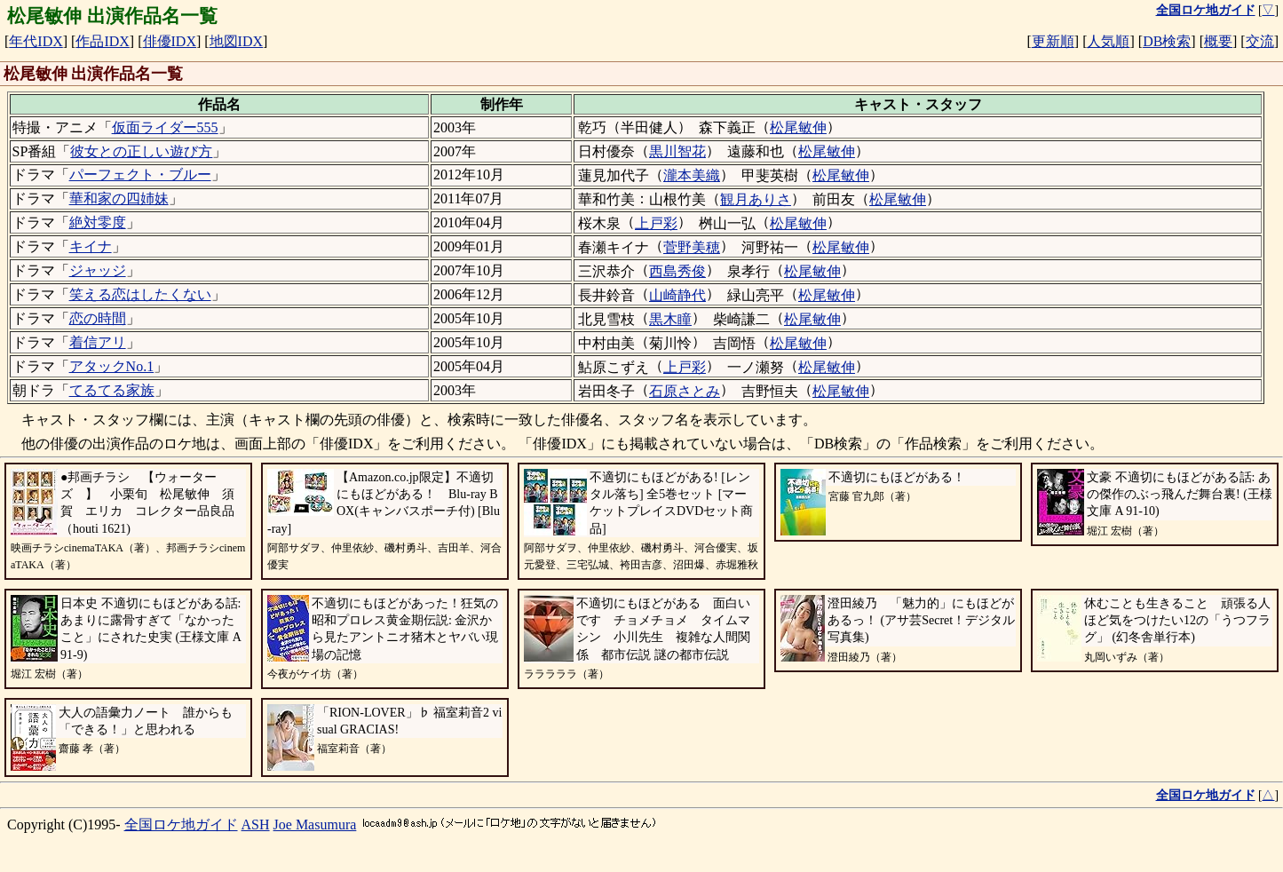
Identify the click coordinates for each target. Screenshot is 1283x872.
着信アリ (97, 342)
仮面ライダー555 (165, 127)
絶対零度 (97, 222)
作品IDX (102, 41)
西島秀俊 (677, 271)
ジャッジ (97, 270)
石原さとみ (684, 391)
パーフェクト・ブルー (140, 174)
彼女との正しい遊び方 (141, 151)
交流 (1260, 41)
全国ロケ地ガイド (181, 824)
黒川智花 (677, 151)
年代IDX (35, 41)
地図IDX (236, 41)
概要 (1218, 41)
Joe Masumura (315, 824)
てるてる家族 (111, 390)
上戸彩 (656, 223)
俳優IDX (169, 41)
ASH (256, 824)
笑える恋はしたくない (140, 294)
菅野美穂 (691, 247)
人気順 (1108, 41)
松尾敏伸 (798, 127)
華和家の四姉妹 (119, 198)
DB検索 (1167, 41)
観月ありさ (755, 199)
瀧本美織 (691, 175)
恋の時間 (97, 318)
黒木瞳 (670, 319)
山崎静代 (677, 295)
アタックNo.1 (111, 366)
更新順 (1053, 41)
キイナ (90, 246)
